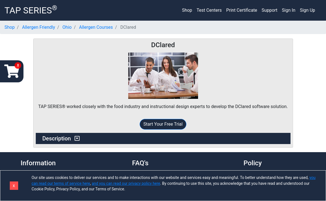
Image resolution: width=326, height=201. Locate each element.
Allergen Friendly (38, 27)
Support (269, 10)
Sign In (288, 10)
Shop (187, 10)
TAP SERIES (30, 10)
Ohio (67, 27)
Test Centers (209, 10)
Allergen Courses (96, 27)
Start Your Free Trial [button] (162, 124)
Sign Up (307, 10)
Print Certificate (241, 10)
